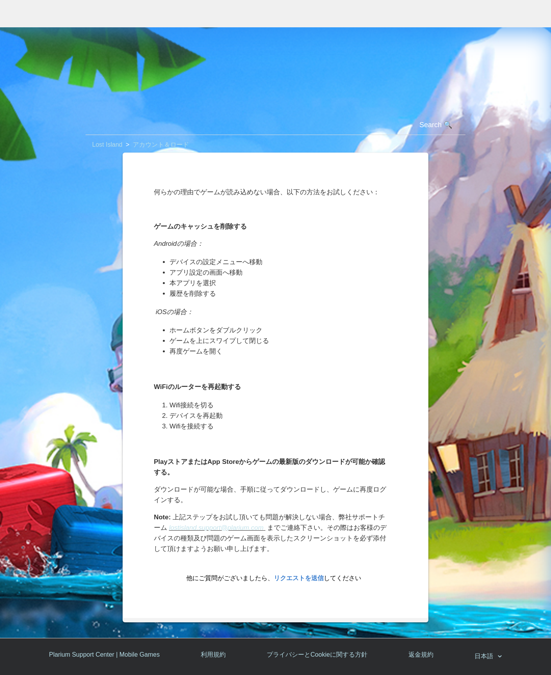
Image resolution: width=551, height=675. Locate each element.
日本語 (484, 656)
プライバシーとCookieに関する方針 (317, 654)
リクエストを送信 (299, 578)
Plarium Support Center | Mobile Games (104, 654)
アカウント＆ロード (161, 144)
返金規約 (420, 654)
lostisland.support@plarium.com (216, 527)
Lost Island (107, 144)
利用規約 (213, 654)
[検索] (275, 125)
